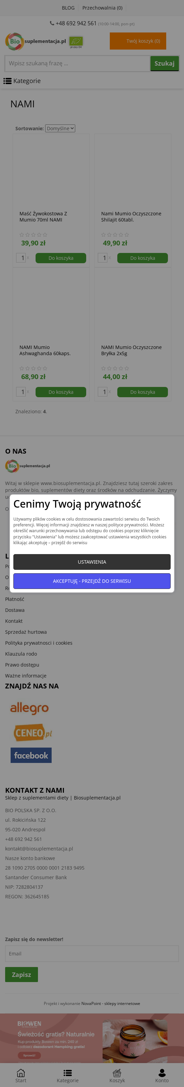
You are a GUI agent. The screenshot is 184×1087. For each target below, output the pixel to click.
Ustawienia (92, 562)
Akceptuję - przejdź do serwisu (92, 581)
